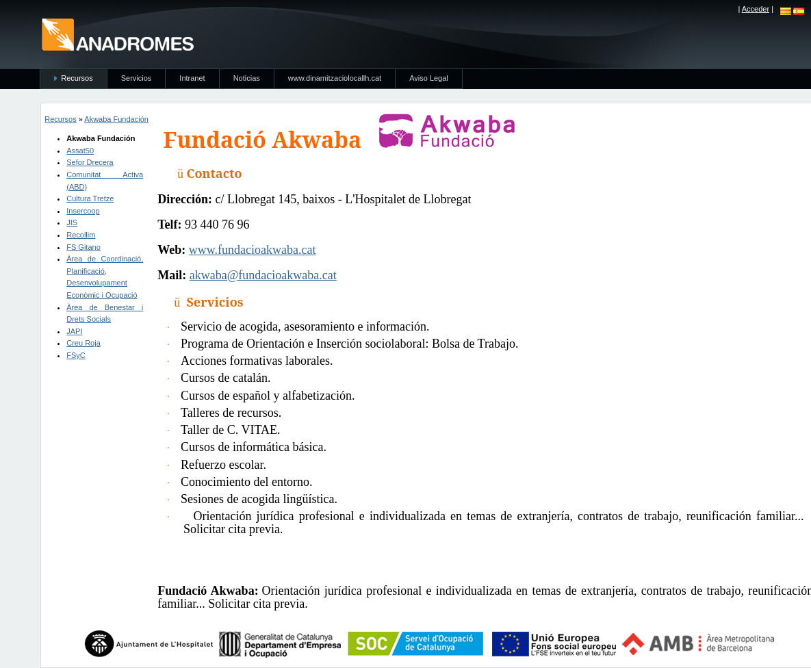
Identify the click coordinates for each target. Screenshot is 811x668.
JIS (71, 222)
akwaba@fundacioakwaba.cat (263, 275)
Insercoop (82, 211)
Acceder (755, 9)
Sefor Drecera (89, 162)
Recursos (60, 119)
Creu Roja (83, 343)
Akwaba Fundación (116, 119)
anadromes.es (117, 34)
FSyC (76, 355)
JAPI (74, 331)
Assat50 (80, 150)
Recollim (80, 235)
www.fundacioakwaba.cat (252, 250)
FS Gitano (83, 247)
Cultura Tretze (90, 198)
